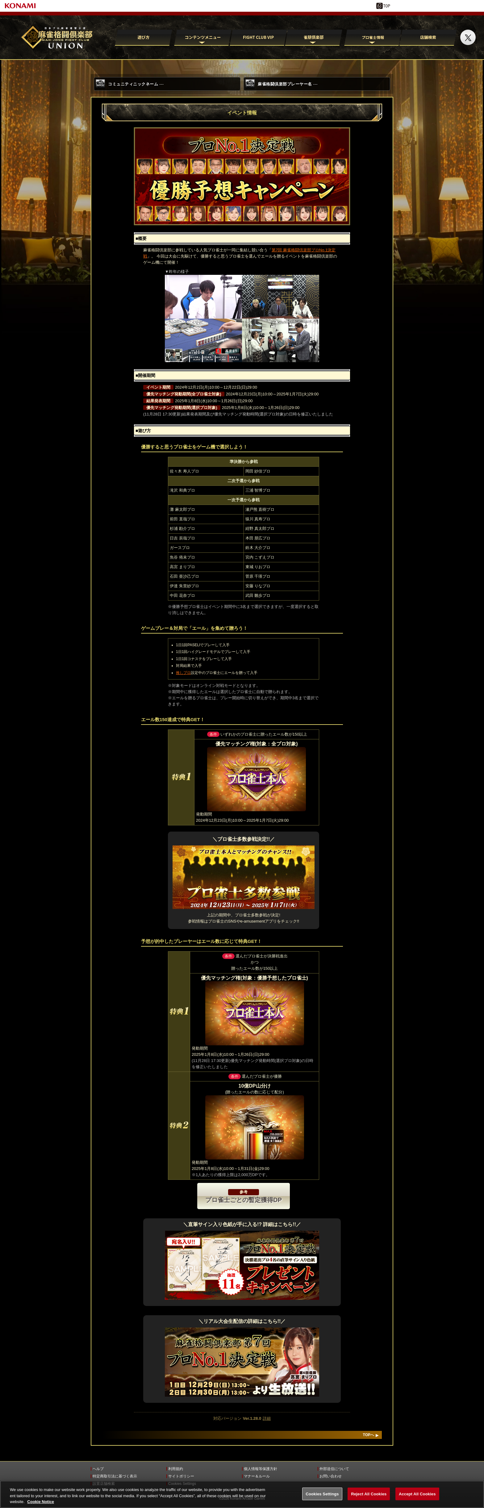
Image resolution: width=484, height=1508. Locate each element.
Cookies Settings (182, 1483)
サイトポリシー (181, 1476)
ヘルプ (98, 1469)
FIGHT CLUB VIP (258, 37)
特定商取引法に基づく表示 (115, 1476)
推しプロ (183, 673)
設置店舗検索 (104, 1483)
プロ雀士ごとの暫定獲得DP (243, 1196)
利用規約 (175, 1469)
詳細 (267, 1418)
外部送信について (334, 1469)
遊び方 (144, 37)
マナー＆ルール (257, 1476)
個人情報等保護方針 (260, 1469)
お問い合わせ (330, 1476)
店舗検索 (428, 37)
